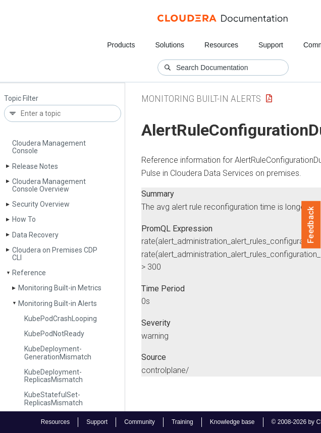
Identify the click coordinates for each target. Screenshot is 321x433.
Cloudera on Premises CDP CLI (54, 254)
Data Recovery (35, 235)
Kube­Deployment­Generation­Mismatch (57, 352)
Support (270, 45)
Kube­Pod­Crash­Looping (60, 319)
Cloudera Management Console (49, 147)
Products (121, 45)
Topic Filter (21, 98)
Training (182, 421)
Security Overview (41, 204)
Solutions (169, 45)
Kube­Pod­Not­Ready (54, 334)
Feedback (311, 224)
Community (139, 421)
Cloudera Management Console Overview (49, 185)
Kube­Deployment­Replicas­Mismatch (53, 376)
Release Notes (35, 166)
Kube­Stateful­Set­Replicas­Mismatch (53, 398)
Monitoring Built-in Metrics (59, 288)
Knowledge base (232, 421)
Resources (221, 45)
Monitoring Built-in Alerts (57, 303)
